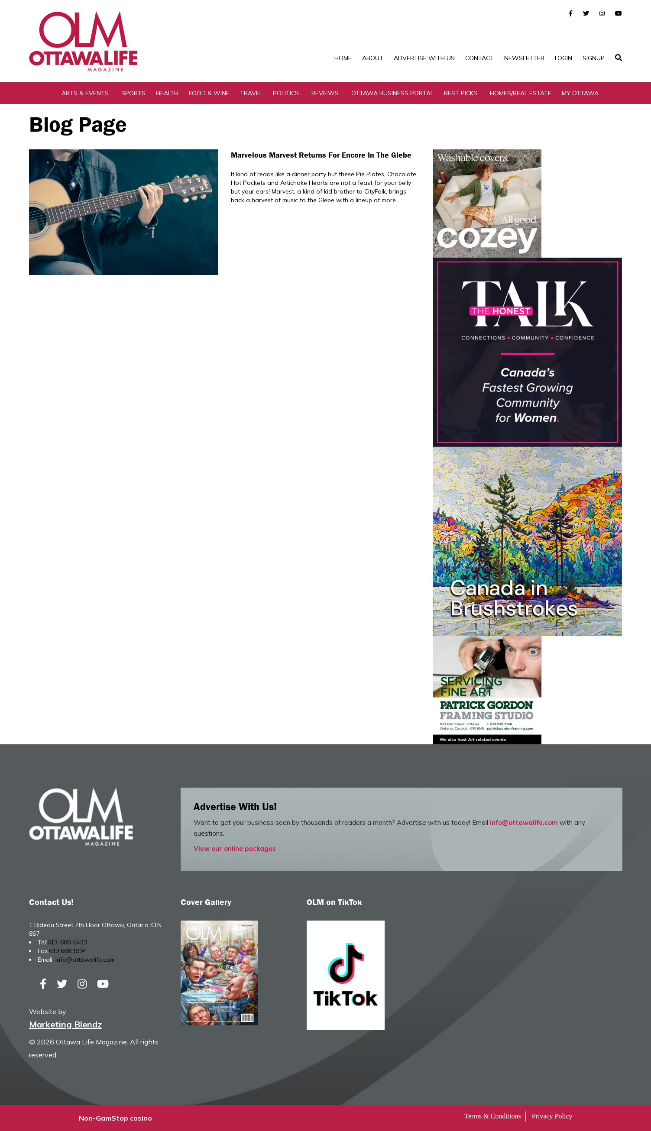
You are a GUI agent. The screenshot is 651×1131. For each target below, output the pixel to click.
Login (563, 58)
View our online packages (235, 848)
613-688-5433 (67, 942)
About (372, 58)
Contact (479, 58)
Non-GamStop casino (115, 1118)
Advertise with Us (424, 58)
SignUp (594, 58)
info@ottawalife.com (524, 822)
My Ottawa (580, 93)
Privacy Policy (552, 1116)
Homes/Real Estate (520, 93)
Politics (286, 93)
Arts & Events (85, 93)
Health (167, 93)
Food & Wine (209, 93)
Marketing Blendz (65, 1024)
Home (343, 58)
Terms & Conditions (492, 1116)
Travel (251, 93)
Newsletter (524, 58)
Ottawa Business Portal (392, 93)
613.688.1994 (67, 951)
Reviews (325, 93)
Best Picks (460, 93)
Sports (133, 93)
